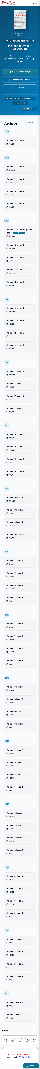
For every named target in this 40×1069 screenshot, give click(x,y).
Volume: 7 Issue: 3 (15, 636)
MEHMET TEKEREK (25, 41)
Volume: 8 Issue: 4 (15, 560)
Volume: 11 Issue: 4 (15, 371)
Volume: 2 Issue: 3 (15, 951)
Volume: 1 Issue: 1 (15, 1015)
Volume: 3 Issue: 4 (15, 876)
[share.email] (34, 1040)
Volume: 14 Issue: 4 (15, 167)
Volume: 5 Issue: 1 (15, 787)
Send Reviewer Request (20, 79)
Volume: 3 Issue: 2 (15, 901)
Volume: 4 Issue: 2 (15, 838)
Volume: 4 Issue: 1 (15, 850)
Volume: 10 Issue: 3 (15, 447)
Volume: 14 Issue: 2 (15, 191)
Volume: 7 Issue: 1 (15, 661)
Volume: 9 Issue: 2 (15, 522)
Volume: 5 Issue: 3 (15, 762)
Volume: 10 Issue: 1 (15, 471)
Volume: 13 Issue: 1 (15, 282)
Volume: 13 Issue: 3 (15, 257)
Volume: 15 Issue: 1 (15, 140)
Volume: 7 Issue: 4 (15, 624)
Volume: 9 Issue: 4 (15, 497)
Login (35, 3)
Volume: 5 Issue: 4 (15, 750)
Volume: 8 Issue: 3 (15, 573)
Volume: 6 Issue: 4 (15, 687)
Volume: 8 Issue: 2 (15, 585)
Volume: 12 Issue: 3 (15, 320)
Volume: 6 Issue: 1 (15, 724)
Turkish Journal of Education (20, 47)
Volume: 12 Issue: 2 (15, 333)
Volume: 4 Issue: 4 (15, 813)
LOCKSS (29, 122)
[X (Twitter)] (20, 1040)
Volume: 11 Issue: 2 (15, 396)
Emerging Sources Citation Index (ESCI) (20, 98)
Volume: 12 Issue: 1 (15, 345)
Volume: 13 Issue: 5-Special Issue (19, 231)
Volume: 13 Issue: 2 (15, 270)
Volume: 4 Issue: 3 (15, 825)
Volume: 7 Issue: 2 (15, 648)
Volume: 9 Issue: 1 (15, 534)
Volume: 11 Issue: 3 (15, 383)
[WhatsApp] (13, 1040)
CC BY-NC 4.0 (24, 1057)
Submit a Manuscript (20, 72)
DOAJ (25, 103)
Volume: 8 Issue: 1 (15, 597)
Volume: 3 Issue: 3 (15, 888)
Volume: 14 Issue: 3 (15, 179)
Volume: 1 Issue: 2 (15, 1002)
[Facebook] (6, 1040)
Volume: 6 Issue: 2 (15, 711)
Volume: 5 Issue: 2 (15, 774)
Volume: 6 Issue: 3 (15, 699)
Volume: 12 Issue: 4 (15, 308)
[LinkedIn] (27, 1040)
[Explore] (20, 87)
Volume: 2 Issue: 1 (15, 976)
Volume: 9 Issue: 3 (15, 510)
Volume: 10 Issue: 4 (15, 434)
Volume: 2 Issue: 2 (15, 964)
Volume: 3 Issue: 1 (15, 913)
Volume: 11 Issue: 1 (15, 408)
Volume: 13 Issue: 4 (15, 245)
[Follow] (27, 108)
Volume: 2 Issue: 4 (15, 939)
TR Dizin (16, 103)
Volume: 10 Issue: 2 (15, 459)
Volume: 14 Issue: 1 (15, 203)
